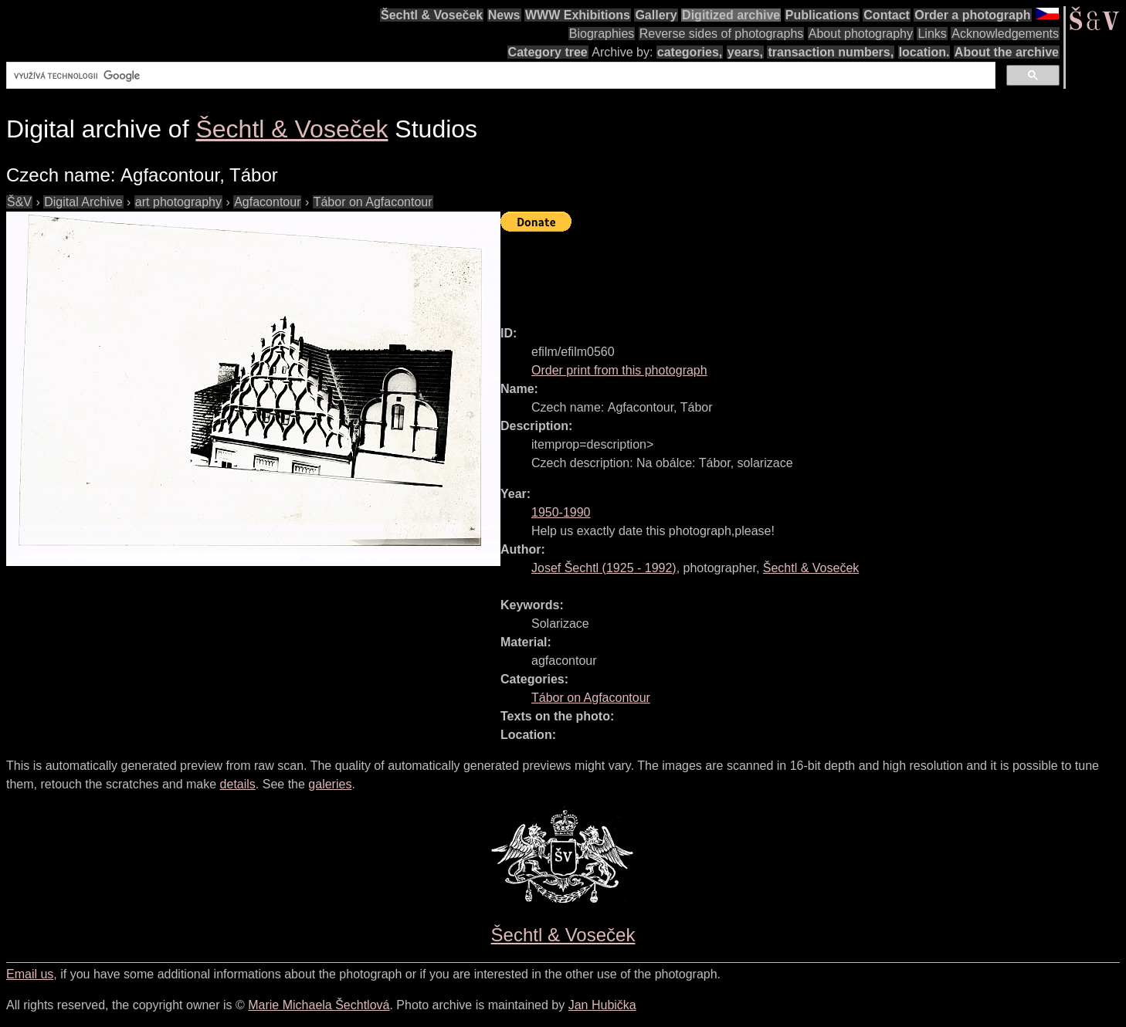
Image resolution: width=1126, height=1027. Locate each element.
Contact (886, 15)
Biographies (602, 33)
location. (924, 52)
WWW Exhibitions (577, 15)
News (504, 15)
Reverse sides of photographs (721, 33)
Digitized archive (731, 15)
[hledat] (499, 76)
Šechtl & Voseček (432, 15)
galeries (329, 784)
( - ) (604, 568)
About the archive (1007, 52)
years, (745, 52)
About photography (861, 33)
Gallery (656, 15)
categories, (689, 52)
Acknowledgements (1005, 33)
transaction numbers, (831, 52)
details (238, 784)
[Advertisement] (781, 272)
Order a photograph (972, 15)
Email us (29, 974)
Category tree (548, 52)
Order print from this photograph (619, 370)
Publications (822, 15)
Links (931, 33)
